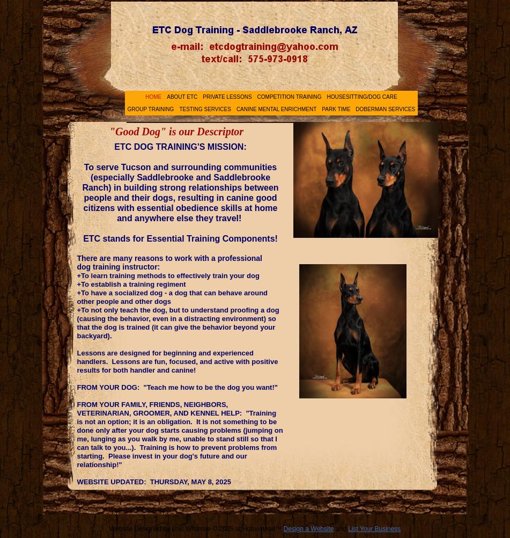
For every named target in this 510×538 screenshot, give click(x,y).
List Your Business (374, 529)
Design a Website (309, 529)
